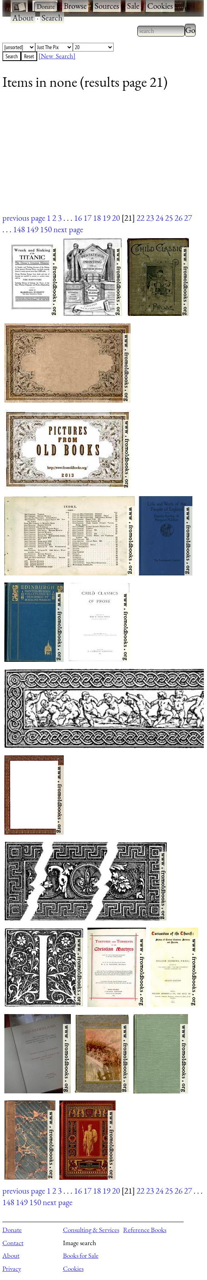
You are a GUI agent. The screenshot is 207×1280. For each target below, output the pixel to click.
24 (159, 217)
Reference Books (144, 1229)
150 (46, 229)
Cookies (160, 5)
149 (32, 229)
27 (188, 217)
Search (52, 17)
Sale (133, 5)
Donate (12, 1229)
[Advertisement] (98, 156)
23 (150, 217)
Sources (107, 5)
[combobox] (161, 31)
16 (78, 217)
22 (140, 217)
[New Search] (57, 56)
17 (87, 217)
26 (178, 217)
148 (19, 229)
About (23, 17)
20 (116, 217)
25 (169, 217)
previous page (23, 217)
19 (106, 217)
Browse (75, 5)
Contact (12, 1242)
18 (97, 217)
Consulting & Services (91, 1229)
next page (68, 229)
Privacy (11, 1268)
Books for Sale (81, 1255)
